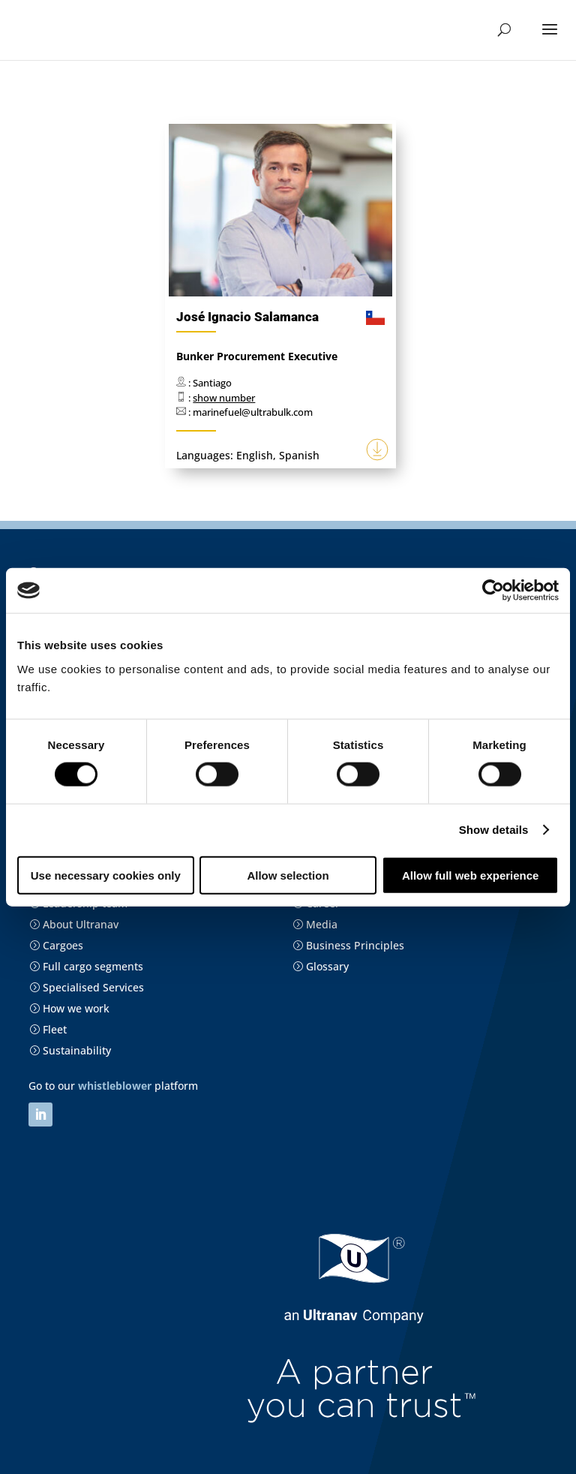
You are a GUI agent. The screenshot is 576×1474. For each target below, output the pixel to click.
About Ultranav (73, 924)
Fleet (48, 1029)
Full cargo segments (86, 966)
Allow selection (287, 874)
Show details (494, 829)
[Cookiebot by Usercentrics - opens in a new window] (493, 590)
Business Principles (348, 945)
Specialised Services (86, 987)
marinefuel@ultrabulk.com (253, 412)
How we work (69, 1008)
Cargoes (56, 945)
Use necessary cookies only (106, 874)
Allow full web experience (470, 874)
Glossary (320, 966)
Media (315, 924)
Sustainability (70, 1050)
